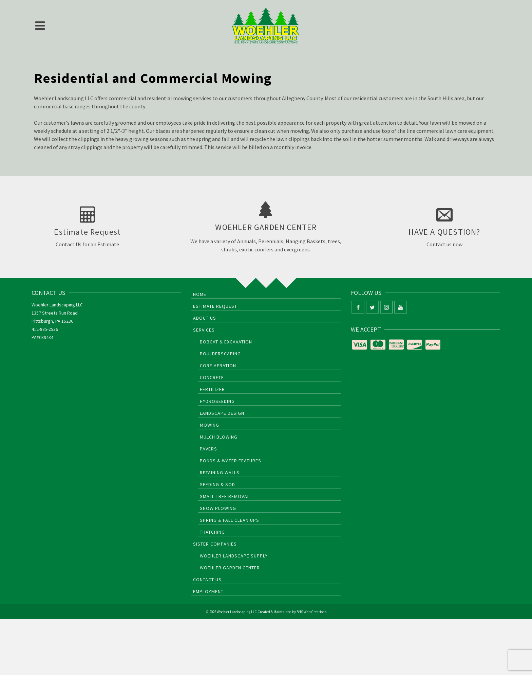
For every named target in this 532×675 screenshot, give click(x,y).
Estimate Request (215, 306)
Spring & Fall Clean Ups (229, 520)
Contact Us (207, 579)
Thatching (212, 532)
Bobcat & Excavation (226, 342)
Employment (208, 591)
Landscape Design (222, 413)
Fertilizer (212, 389)
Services (204, 330)
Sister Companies (215, 544)
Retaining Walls (220, 472)
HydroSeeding (217, 401)
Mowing (209, 425)
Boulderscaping (220, 354)
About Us (204, 318)
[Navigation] (40, 25)
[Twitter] (372, 307)
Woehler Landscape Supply (234, 556)
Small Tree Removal (225, 496)
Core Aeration (218, 365)
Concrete (212, 377)
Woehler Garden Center (230, 568)
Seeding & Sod (217, 484)
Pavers (208, 449)
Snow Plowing (218, 508)
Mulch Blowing (219, 437)
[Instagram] (386, 307)
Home (199, 294)
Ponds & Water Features (230, 461)
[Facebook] (358, 307)
